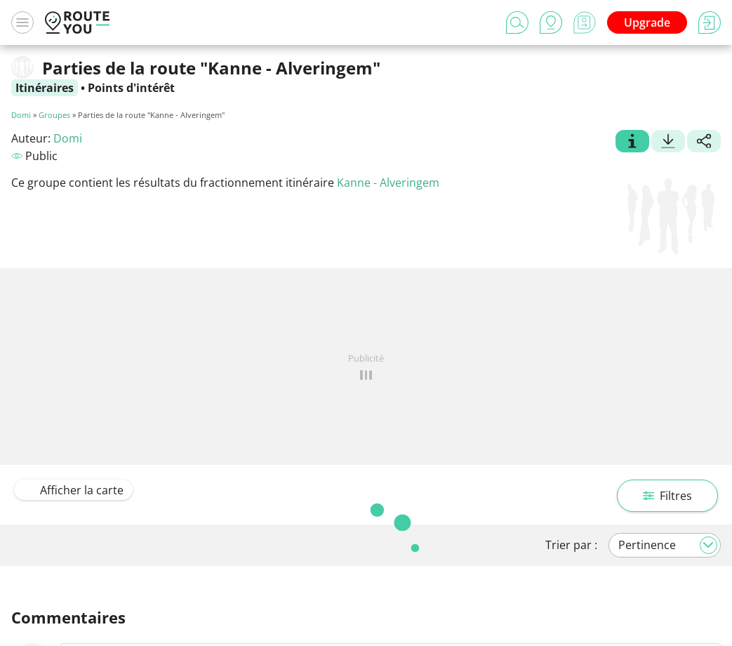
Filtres (667, 495)
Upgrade (647, 22)
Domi (21, 115)
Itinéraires (44, 87)
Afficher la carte (73, 490)
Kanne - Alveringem (388, 182)
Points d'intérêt (131, 87)
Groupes (54, 115)
